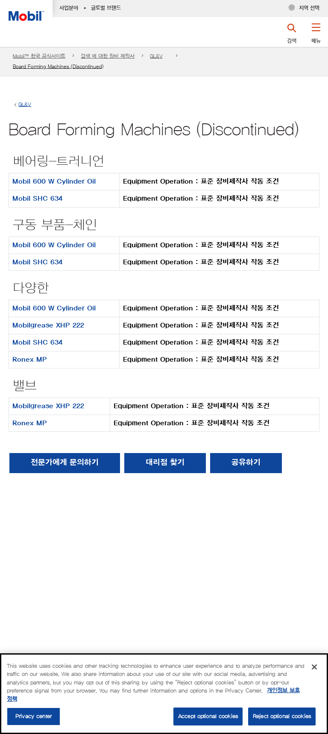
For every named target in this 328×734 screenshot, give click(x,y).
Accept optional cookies (208, 716)
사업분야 (68, 8)
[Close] (314, 667)
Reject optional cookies (282, 716)
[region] (164, 693)
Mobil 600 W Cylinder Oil (54, 181)
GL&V (156, 56)
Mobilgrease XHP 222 (48, 325)
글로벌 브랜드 (106, 8)
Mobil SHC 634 (37, 198)
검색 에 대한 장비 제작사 (108, 56)
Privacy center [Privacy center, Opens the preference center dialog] (33, 716)
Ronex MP (29, 359)
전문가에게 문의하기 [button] (65, 463)
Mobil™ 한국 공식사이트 (39, 56)
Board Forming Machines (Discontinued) (58, 66)
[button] (316, 36)
